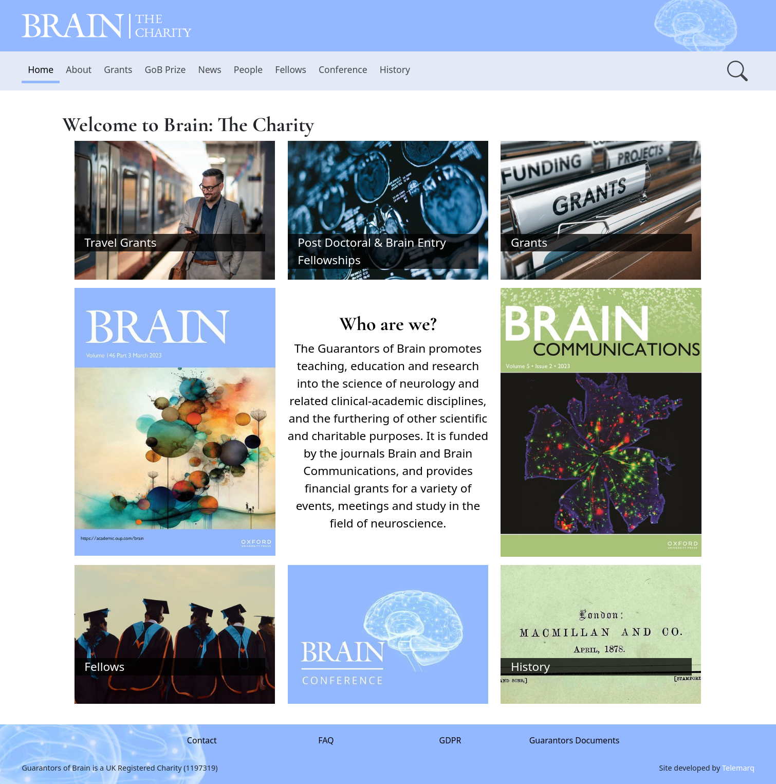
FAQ (326, 740)
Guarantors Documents (574, 740)
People (248, 69)
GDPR (450, 740)
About (78, 69)
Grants (118, 69)
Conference (343, 69)
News (209, 69)
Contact (202, 740)
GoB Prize (165, 69)
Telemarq (738, 768)
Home (40, 69)
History (395, 69)
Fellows (290, 69)
